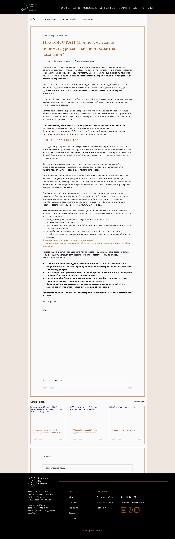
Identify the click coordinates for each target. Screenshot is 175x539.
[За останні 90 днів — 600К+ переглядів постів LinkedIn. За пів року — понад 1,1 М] (48, 416)
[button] (141, 19)
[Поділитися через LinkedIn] (55, 380)
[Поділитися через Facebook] (44, 380)
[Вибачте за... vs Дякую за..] (126, 416)
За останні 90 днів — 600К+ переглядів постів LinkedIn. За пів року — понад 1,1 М (47, 431)
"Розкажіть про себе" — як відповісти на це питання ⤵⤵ (86, 431)
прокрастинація (68, 19)
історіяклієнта (49, 19)
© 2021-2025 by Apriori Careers (87, 531)
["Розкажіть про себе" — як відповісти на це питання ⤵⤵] (87, 416)
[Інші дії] (131, 35)
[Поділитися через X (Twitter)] (49, 380)
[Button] (44, 8)
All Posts (34, 19)
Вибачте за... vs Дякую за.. (124, 430)
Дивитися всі (139, 401)
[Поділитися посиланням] (61, 380)
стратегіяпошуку (88, 19)
